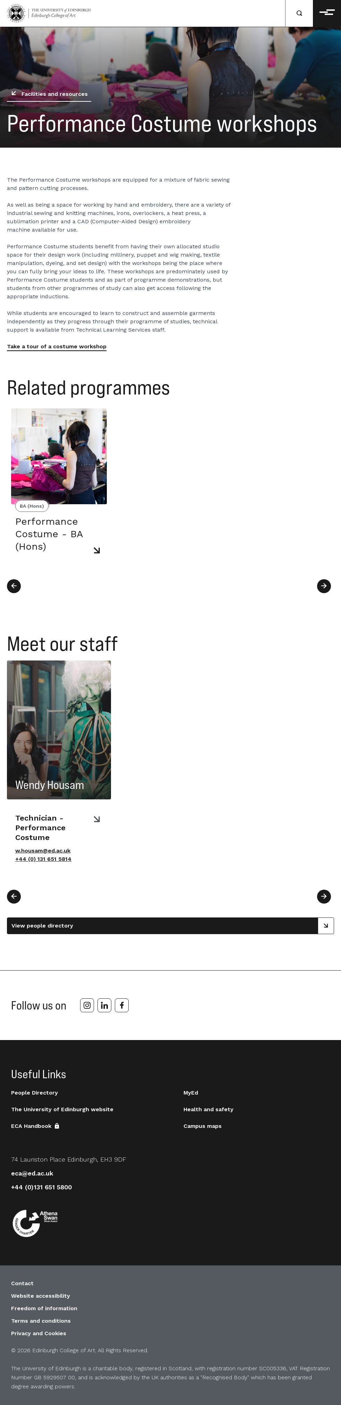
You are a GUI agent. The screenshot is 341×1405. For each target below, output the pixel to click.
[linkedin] (104, 1005)
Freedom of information (44, 1308)
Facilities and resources (48, 94)
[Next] (324, 586)
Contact (22, 1283)
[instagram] (87, 1005)
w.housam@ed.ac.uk (42, 850)
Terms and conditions (41, 1320)
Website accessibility (40, 1295)
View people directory (172, 926)
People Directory (34, 1092)
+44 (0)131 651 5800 (41, 1187)
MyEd (191, 1092)
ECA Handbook (36, 1126)
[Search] (299, 13)
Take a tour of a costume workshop (56, 346)
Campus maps (203, 1126)
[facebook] (122, 1005)
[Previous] (14, 586)
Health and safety (208, 1109)
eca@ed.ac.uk (32, 1173)
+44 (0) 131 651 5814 (43, 859)
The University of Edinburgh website (62, 1109)
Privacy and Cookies (38, 1333)
